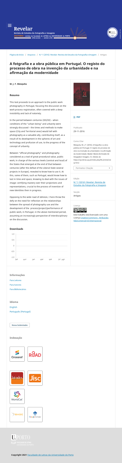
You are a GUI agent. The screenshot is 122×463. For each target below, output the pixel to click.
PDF (78, 117)
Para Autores (15, 284)
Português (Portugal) (20, 311)
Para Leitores (15, 280)
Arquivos (31, 54)
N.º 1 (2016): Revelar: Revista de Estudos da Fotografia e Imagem (67, 54)
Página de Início (17, 54)
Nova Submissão (20, 325)
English (13, 307)
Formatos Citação (84, 168)
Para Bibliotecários (18, 289)
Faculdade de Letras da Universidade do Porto (50, 454)
